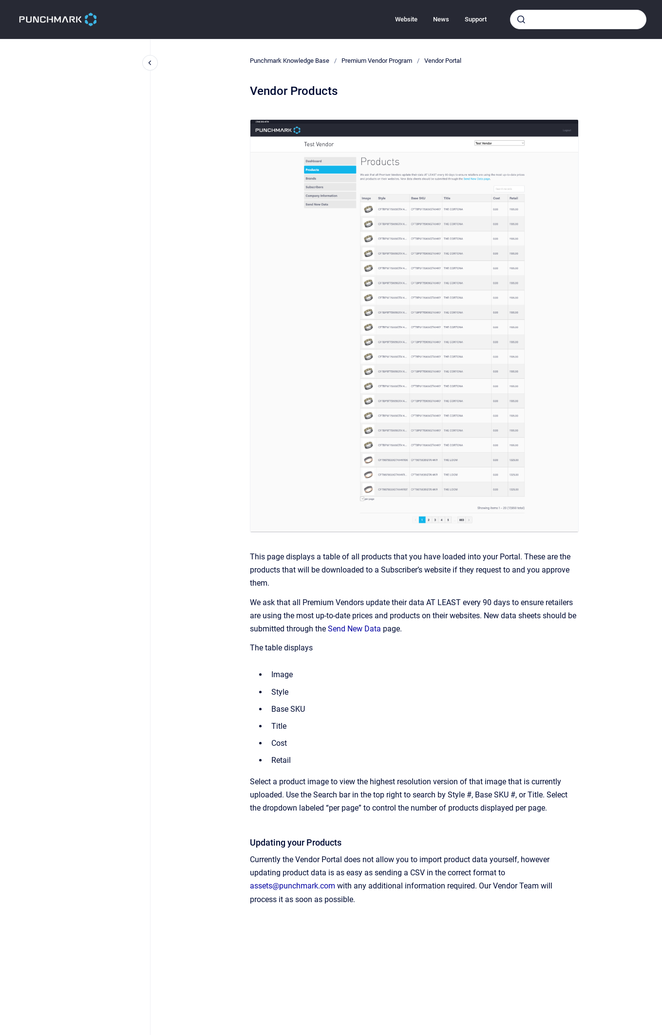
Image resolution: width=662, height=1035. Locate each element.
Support (476, 19)
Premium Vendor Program (376, 60)
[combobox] (578, 19)
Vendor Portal (442, 60)
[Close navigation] (150, 63)
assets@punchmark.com (292, 885)
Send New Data (354, 628)
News (441, 19)
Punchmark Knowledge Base (289, 60)
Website (406, 19)
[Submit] (521, 19)
